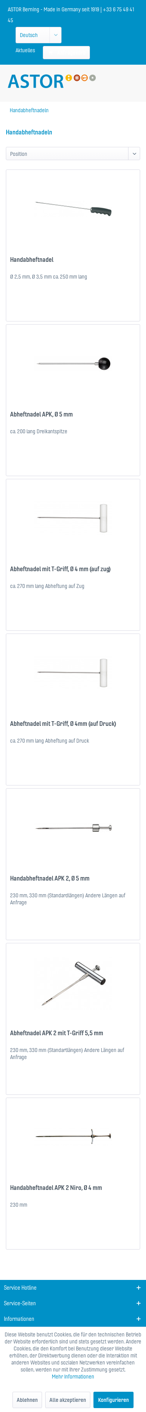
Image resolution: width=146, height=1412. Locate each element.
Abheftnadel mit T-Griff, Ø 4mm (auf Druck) (63, 723)
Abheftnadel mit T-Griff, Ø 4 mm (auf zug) (60, 569)
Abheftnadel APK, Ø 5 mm (41, 414)
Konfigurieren (113, 1399)
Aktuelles (25, 50)
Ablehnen (27, 1399)
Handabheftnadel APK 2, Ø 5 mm (50, 878)
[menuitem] (25, 50)
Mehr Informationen (73, 1376)
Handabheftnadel (31, 259)
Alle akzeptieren (67, 1399)
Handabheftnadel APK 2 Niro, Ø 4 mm (56, 1187)
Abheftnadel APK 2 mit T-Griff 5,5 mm (56, 1033)
